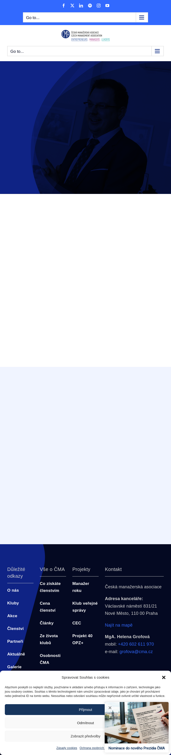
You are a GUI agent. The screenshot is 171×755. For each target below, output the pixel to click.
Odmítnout (85, 723)
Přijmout (85, 710)
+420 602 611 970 (136, 644)
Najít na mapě (119, 625)
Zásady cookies (66, 748)
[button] (163, 677)
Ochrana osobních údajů (96, 748)
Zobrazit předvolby (85, 736)
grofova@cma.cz (136, 651)
